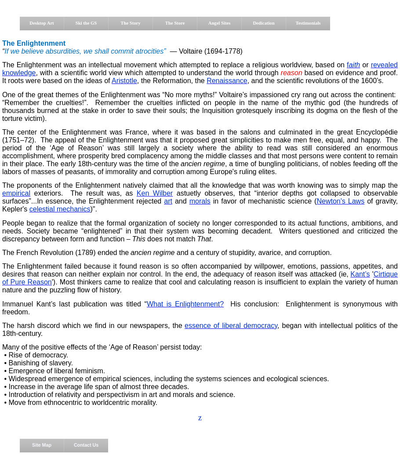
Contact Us (86, 445)
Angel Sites (219, 23)
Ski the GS (86, 23)
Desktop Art (41, 23)
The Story (130, 23)
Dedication (263, 23)
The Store (175, 23)
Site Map (41, 445)
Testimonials (307, 23)
